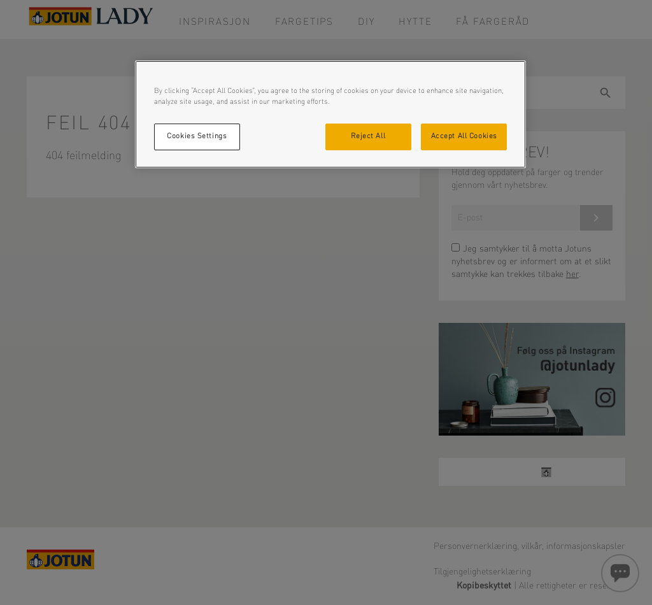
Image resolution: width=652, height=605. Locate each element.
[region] (330, 114)
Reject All (368, 136)
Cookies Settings (197, 136)
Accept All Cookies (464, 136)
